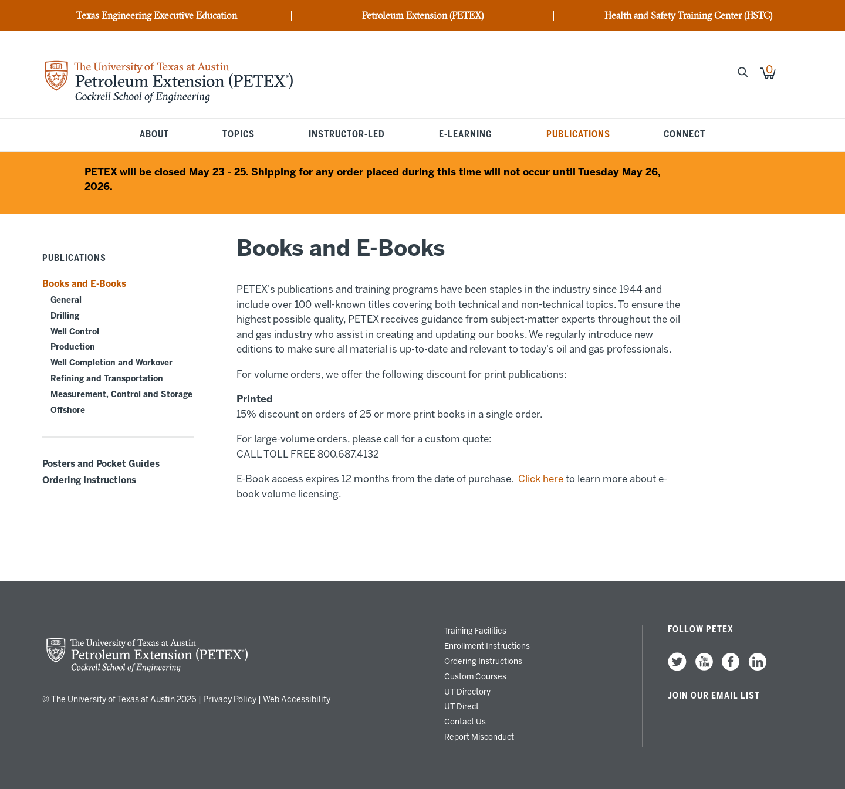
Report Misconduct (479, 736)
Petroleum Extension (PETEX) (423, 16)
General (66, 300)
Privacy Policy (229, 700)
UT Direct (461, 706)
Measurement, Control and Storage (121, 394)
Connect (684, 135)
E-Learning (465, 135)
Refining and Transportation (106, 379)
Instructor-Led (347, 135)
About (154, 135)
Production (72, 347)
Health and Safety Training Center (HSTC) (688, 16)
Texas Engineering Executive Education (156, 16)
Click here (540, 479)
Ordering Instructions (89, 480)
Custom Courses (475, 676)
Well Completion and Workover (111, 363)
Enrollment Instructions (487, 646)
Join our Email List (714, 695)
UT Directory (467, 691)
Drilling (64, 316)
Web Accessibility (296, 700)
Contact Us (465, 721)
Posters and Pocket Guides (101, 464)
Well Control (74, 332)
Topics (238, 135)
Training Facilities (475, 630)
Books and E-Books (84, 284)
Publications (578, 135)
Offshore (67, 410)
